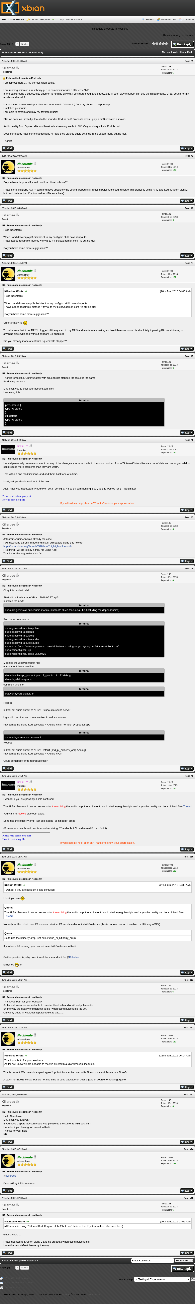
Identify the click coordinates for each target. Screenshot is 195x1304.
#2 (192, 156)
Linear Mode (186, 52)
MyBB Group (93, 1294)
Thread (187, 806)
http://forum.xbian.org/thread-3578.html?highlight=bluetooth (37, 546)
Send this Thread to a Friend (19, 1282)
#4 (192, 263)
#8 (192, 568)
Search (150, 19)
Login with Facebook (70, 19)
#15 (191, 1198)
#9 (192, 776)
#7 (192, 517)
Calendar (188, 19)
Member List (168, 19)
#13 (191, 1094)
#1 (192, 61)
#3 (192, 208)
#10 (191, 856)
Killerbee (8, 68)
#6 (192, 440)
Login (34, 19)
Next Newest (28, 1260)
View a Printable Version (17, 1278)
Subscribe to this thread (16, 1287)
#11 (191, 980)
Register (45, 19)
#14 (191, 1149)
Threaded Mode (170, 52)
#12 (191, 1027)
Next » (24, 44)
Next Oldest (11, 1260)
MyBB (65, 1294)
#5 (192, 356)
